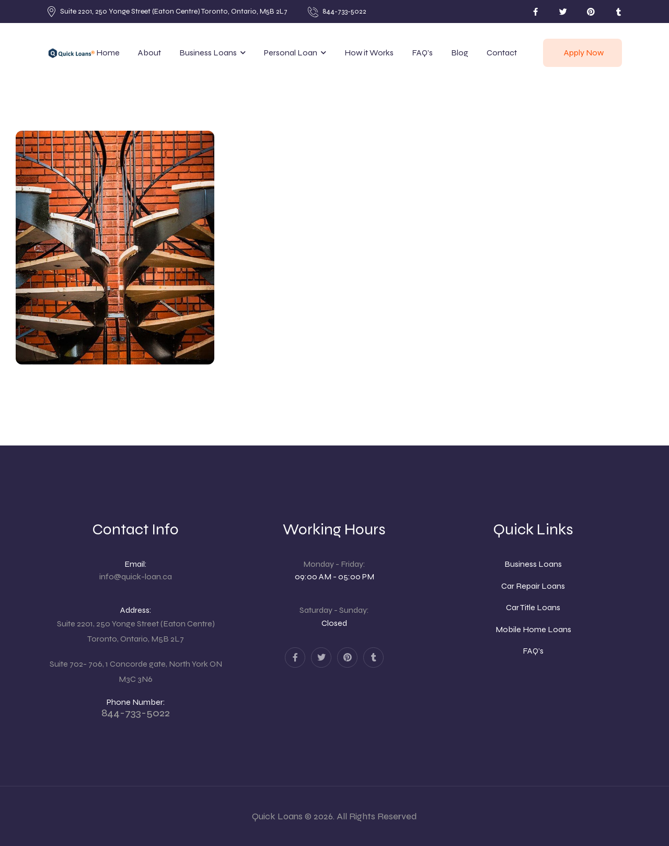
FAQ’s (422, 53)
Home (108, 53)
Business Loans (208, 53)
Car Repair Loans (533, 586)
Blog (459, 53)
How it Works (369, 53)
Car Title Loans (533, 607)
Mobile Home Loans (533, 629)
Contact (502, 53)
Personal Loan (290, 53)
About (149, 53)
